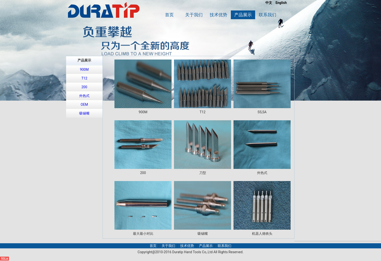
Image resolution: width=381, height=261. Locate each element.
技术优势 (218, 14)
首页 (169, 14)
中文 (268, 3)
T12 (84, 78)
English (281, 3)
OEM (84, 104)
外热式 (84, 96)
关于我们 (194, 14)
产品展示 (243, 14)
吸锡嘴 (84, 113)
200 (84, 87)
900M (84, 69)
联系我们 (267, 14)
